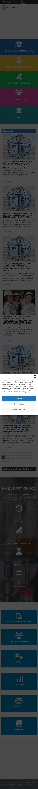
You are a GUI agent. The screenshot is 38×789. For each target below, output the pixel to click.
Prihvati (19, 398)
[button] (35, 376)
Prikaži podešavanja (19, 409)
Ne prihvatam (19, 404)
